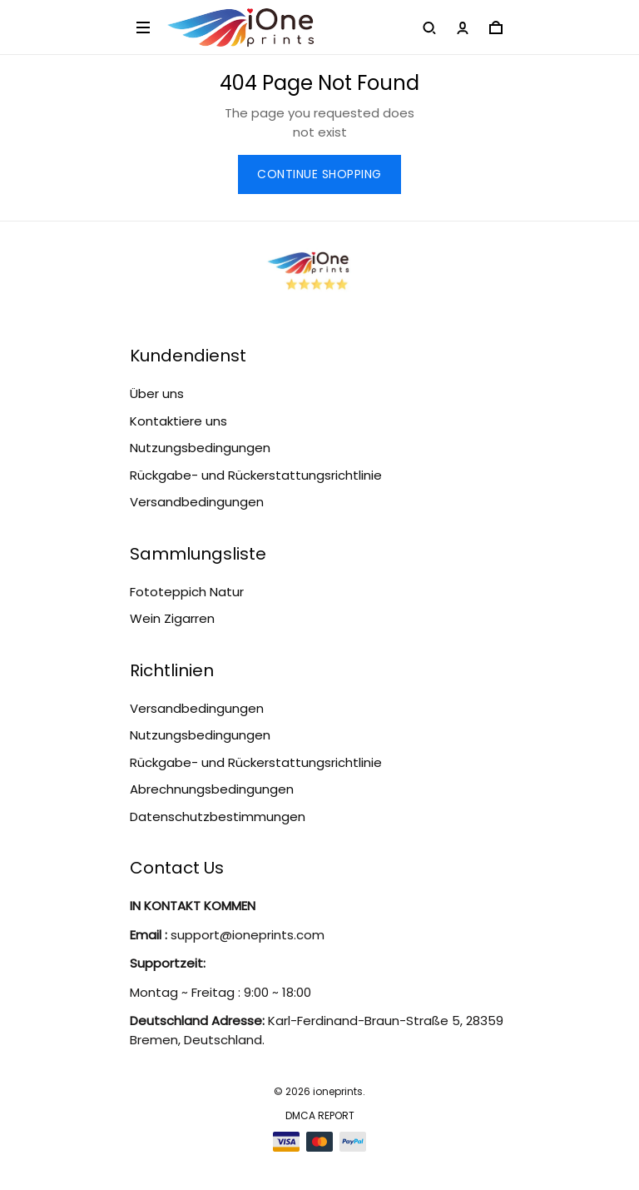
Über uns (157, 393)
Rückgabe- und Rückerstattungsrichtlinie (256, 475)
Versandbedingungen (197, 501)
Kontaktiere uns (178, 421)
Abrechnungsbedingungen (212, 789)
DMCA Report (319, 1115)
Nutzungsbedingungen (200, 447)
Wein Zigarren (172, 618)
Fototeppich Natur (187, 591)
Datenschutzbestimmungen (217, 816)
